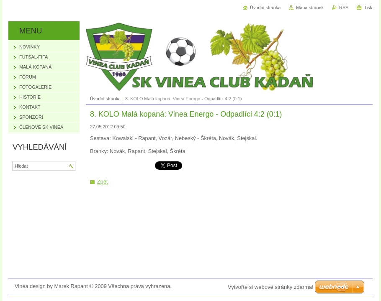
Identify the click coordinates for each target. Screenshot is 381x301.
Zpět (102, 182)
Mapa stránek (310, 7)
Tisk (368, 7)
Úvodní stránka (105, 98)
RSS (343, 7)
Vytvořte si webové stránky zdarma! (271, 287)
